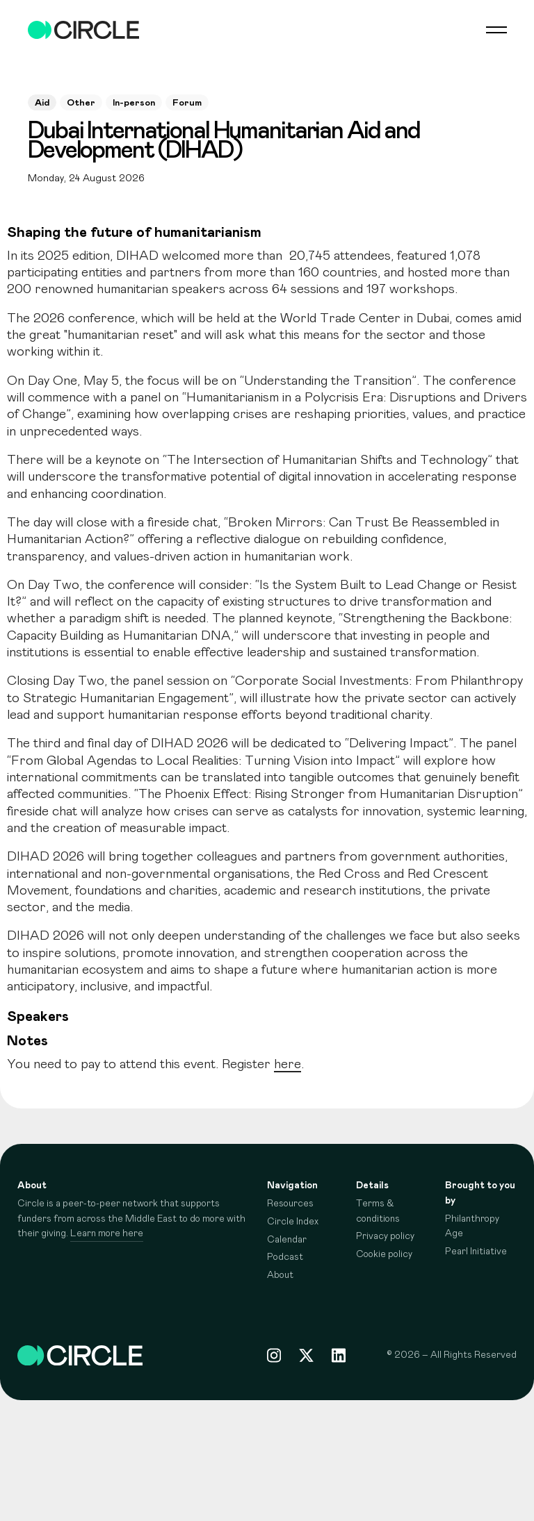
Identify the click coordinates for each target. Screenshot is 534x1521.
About (280, 1275)
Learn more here (106, 1233)
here (287, 1064)
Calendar (287, 1240)
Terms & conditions (378, 1211)
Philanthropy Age (472, 1226)
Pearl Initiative (476, 1251)
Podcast (285, 1257)
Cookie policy (384, 1254)
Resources (290, 1203)
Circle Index (292, 1222)
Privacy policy (385, 1236)
